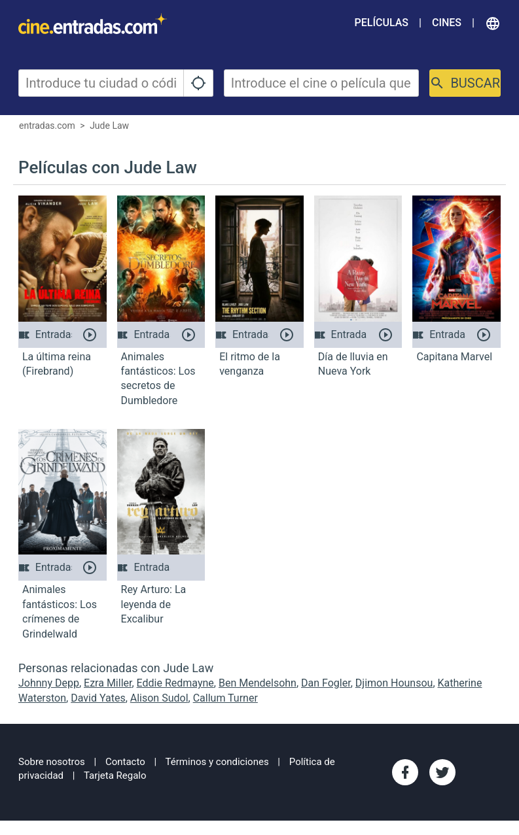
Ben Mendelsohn (257, 683)
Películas (381, 22)
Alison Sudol (159, 698)
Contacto (125, 762)
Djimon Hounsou (394, 683)
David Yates (98, 698)
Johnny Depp (48, 683)
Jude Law (109, 125)
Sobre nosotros (51, 762)
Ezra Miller (108, 683)
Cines (446, 22)
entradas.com (47, 125)
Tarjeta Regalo (115, 775)
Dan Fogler (326, 683)
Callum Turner (225, 698)
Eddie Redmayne (175, 683)
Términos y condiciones (217, 762)
